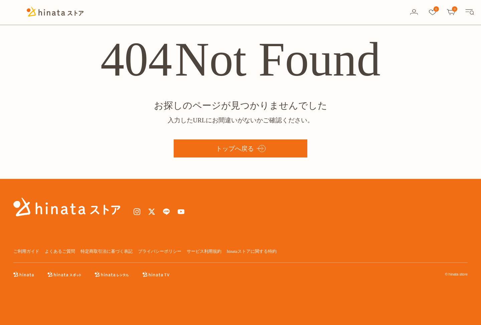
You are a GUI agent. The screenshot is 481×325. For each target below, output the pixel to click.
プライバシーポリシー (159, 251)
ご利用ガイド (26, 251)
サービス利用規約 (204, 251)
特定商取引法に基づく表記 (107, 251)
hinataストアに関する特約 (252, 251)
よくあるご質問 (60, 251)
